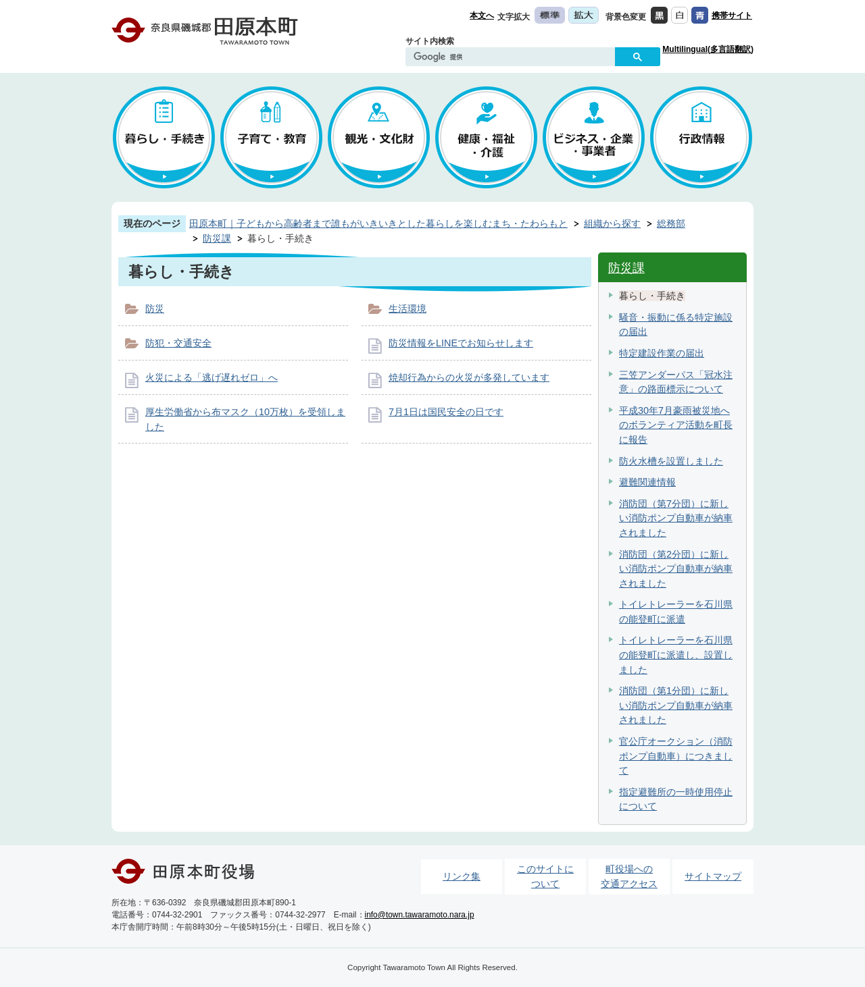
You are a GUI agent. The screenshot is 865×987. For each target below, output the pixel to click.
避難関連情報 (647, 482)
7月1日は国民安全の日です (446, 411)
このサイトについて (545, 876)
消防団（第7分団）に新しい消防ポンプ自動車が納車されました (676, 518)
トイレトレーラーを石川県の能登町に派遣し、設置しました (676, 654)
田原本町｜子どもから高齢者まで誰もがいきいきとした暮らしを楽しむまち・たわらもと (378, 223)
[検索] (514, 57)
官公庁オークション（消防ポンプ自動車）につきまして (676, 756)
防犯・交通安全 (178, 343)
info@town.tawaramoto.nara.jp (419, 914)
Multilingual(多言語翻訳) (707, 49)
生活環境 (407, 308)
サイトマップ (713, 876)
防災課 (217, 238)
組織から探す (612, 223)
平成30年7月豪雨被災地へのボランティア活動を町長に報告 (676, 425)
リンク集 (461, 876)
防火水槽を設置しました (671, 461)
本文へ (482, 15)
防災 (154, 308)
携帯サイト (732, 15)
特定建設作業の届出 (661, 353)
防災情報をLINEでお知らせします (461, 343)
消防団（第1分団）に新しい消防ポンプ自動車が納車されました (676, 705)
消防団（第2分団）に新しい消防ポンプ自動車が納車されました (676, 569)
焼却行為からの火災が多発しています (469, 377)
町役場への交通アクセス (629, 876)
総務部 (671, 223)
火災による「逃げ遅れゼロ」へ (211, 377)
